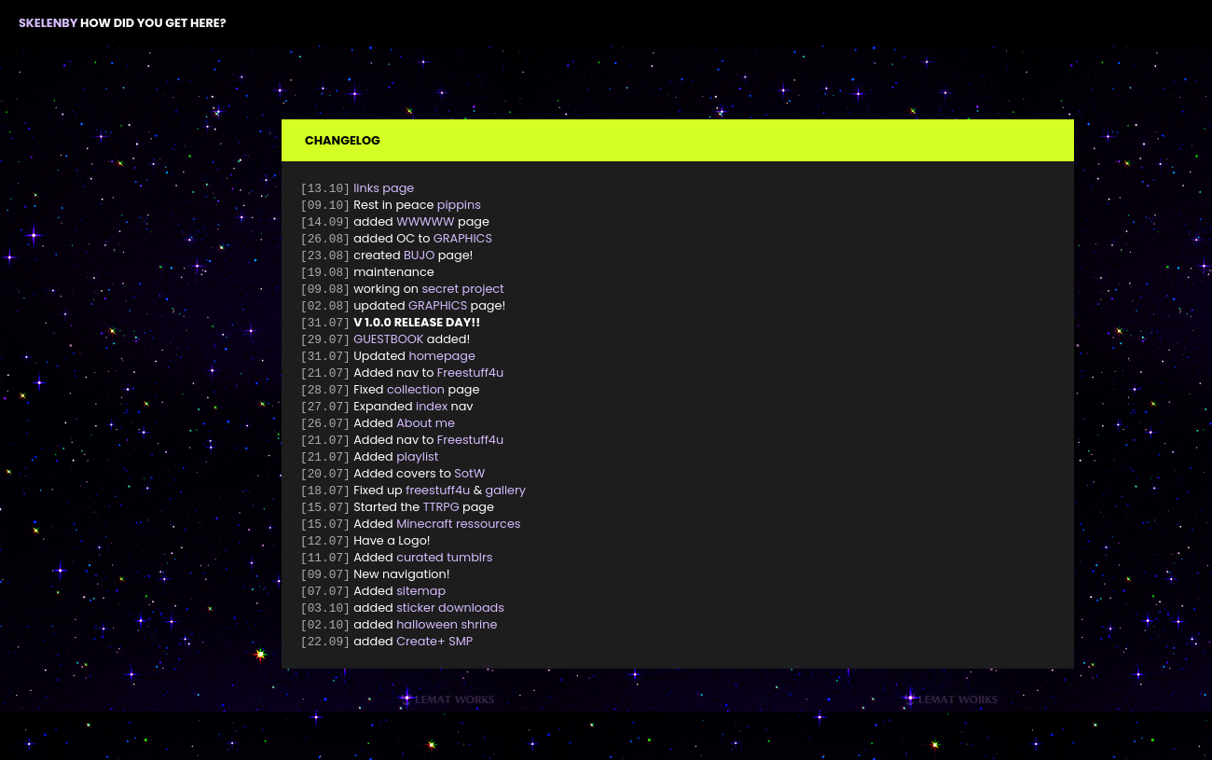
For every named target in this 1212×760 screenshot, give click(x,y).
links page (383, 189)
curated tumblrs (444, 579)
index (432, 419)
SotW (469, 490)
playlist (417, 472)
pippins (459, 206)
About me (425, 437)
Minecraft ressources (458, 543)
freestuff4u (438, 508)
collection (416, 401)
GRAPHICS (463, 242)
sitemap (421, 614)
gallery (506, 508)
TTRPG (441, 525)
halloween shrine (446, 649)
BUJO (419, 260)
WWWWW (425, 224)
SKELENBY (48, 23)
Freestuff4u (470, 384)
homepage (441, 366)
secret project (462, 295)
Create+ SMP (434, 667)
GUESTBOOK (388, 348)
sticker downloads (450, 632)
